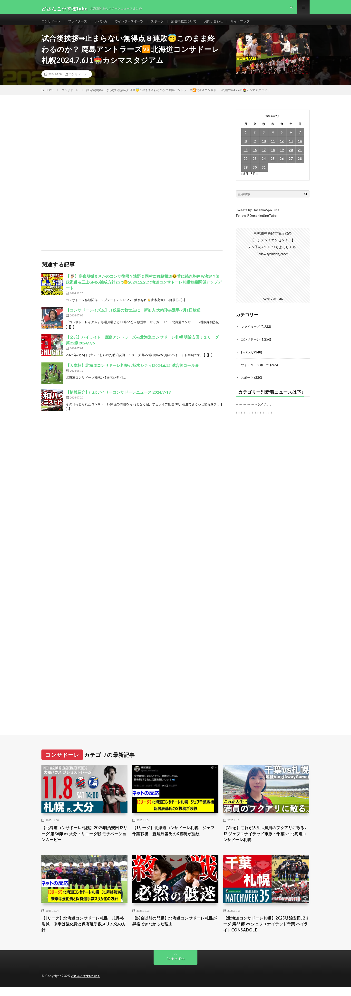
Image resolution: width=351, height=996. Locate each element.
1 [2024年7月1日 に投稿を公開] (246, 139)
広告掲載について (191, 24)
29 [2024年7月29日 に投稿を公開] (246, 174)
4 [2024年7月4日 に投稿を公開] (273, 139)
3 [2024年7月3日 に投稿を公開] (264, 139)
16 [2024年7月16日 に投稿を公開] (255, 156)
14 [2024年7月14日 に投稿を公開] (300, 147)
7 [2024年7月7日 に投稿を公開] (300, 139)
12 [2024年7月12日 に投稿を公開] (282, 147)
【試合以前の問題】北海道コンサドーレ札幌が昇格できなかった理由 (175, 929)
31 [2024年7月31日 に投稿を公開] (264, 174)
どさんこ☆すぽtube (86, 985)
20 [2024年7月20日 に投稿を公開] (291, 156)
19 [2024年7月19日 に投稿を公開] (282, 156)
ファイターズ (79, 24)
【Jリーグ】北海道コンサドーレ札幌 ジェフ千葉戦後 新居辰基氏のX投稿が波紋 (174, 837)
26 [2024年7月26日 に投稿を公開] (282, 165)
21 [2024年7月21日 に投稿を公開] (300, 156)
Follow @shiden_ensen (272, 260)
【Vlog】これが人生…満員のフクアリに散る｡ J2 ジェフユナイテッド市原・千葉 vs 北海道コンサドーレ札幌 (266, 840)
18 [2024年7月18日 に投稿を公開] (273, 156)
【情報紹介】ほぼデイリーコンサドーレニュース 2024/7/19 (118, 398)
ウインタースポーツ (134, 24)
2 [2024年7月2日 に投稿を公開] (255, 139)
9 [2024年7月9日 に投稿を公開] (255, 147)
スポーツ (164, 24)
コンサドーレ (51, 24)
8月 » (254, 180)
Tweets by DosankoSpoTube (258, 216)
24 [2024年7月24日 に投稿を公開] (264, 165)
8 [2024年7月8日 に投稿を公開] (246, 147)
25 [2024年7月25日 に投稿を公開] (273, 165)
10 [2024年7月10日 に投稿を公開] (264, 147)
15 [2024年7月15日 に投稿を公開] (246, 156)
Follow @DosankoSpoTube (256, 222)
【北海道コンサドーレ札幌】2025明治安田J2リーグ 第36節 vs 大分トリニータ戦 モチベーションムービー (84, 840)
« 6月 (245, 180)
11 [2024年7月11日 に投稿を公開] (273, 147)
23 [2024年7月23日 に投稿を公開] (255, 165)
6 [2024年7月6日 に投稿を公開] (291, 139)
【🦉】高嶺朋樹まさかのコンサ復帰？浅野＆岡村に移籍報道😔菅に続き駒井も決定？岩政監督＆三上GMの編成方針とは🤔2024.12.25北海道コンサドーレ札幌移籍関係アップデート (144, 288)
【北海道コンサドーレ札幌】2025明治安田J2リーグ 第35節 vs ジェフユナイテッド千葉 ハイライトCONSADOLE (265, 932)
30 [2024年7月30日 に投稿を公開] (255, 174)
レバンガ (104, 24)
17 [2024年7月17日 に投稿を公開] (264, 156)
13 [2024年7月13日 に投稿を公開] (291, 147)
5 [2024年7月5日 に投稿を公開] (282, 139)
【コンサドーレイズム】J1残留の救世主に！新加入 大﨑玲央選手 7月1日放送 (133, 316)
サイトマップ (251, 24)
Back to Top (175, 968)
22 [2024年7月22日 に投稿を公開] (246, 165)
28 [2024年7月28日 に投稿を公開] (300, 165)
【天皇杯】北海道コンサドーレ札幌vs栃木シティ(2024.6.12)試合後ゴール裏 (132, 371)
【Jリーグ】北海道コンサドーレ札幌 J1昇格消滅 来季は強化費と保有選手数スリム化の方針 (84, 932)
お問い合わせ (223, 24)
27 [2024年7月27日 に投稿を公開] (291, 165)
